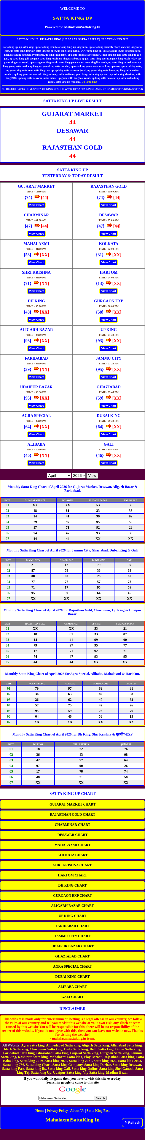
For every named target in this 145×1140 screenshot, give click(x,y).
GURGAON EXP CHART (72, 895)
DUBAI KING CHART (72, 976)
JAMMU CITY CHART (73, 936)
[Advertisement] (72, 1133)
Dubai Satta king (127, 1049)
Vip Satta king (93, 1072)
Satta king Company (68, 1065)
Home (39, 1110)
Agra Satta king (33, 1045)
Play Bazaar (93, 1057)
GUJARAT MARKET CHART (72, 804)
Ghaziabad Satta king (52, 1053)
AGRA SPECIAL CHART (72, 966)
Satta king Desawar (127, 1065)
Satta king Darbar (97, 1065)
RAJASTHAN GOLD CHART (72, 814)
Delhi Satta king (101, 1049)
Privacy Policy (57, 1110)
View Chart (36, 205)
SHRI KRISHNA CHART (72, 865)
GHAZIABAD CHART (72, 956)
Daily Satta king (76, 1049)
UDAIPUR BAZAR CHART (72, 946)
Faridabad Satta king (19, 1053)
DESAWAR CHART (72, 835)
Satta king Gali (59, 1068)
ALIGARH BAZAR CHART (72, 905)
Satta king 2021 (80, 1061)
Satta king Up (41, 1072)
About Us (77, 1110)
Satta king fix (36, 1068)
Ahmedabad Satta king (63, 1045)
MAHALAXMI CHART (72, 845)
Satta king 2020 (56, 1061)
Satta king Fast (13, 1068)
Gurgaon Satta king (114, 1053)
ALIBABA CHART (72, 987)
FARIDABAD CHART (72, 926)
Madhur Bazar (117, 1072)
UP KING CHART (72, 916)
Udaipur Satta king (67, 1072)
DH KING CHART (72, 885)
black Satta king (16, 1049)
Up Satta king (89, 81)
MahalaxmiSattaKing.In (72, 1120)
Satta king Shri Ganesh (116, 1068)
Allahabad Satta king (126, 1045)
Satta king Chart (38, 1065)
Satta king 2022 (105, 1061)
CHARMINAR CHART (72, 824)
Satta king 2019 (31, 1061)
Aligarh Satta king (95, 1045)
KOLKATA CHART (72, 855)
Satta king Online (84, 1068)
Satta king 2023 (129, 1061)
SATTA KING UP (72, 18)
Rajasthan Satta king (119, 1057)
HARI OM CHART (72, 875)
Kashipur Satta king (33, 1057)
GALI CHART (72, 997)
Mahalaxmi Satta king (65, 1057)
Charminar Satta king (46, 1049)
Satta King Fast (98, 1110)
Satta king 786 (13, 1065)
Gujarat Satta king (84, 1053)
